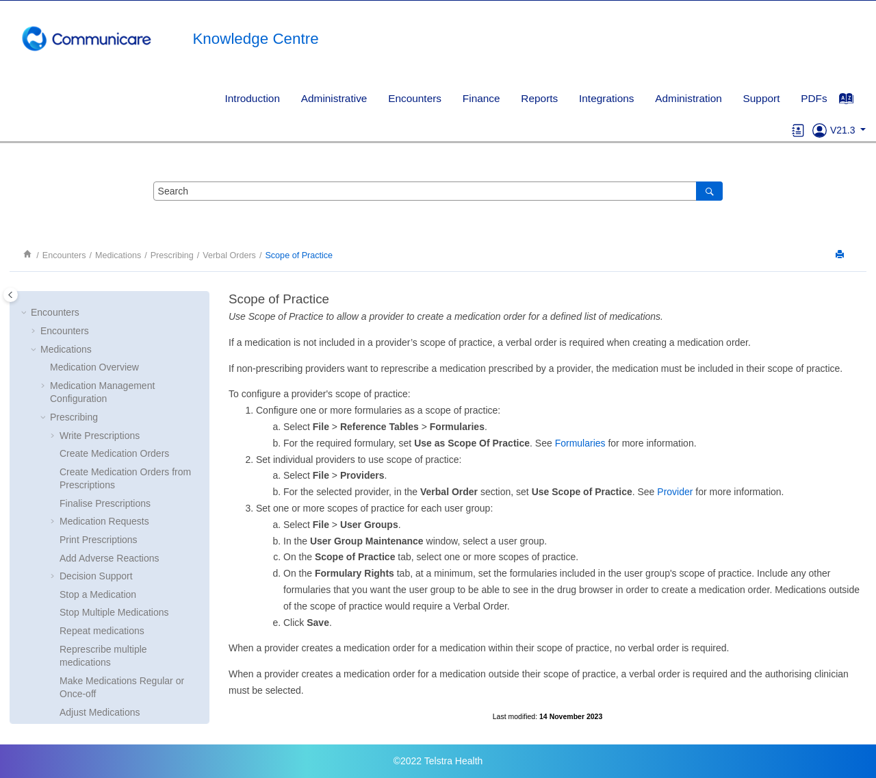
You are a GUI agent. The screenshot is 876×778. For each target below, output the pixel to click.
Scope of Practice (299, 255)
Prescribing (172, 255)
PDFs (814, 98)
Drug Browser (89, 461)
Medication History (89, 629)
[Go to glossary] (798, 130)
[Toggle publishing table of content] (10, 295)
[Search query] (438, 191)
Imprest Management (95, 665)
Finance (481, 98)
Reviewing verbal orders (120, 579)
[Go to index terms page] (853, 102)
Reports (539, 98)
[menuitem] (252, 98)
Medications (118, 255)
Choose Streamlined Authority (123, 443)
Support (761, 98)
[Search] (709, 191)
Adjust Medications (100, 406)
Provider (675, 491)
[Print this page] (841, 255)
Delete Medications (100, 425)
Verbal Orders (229, 255)
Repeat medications (102, 325)
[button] (54, 307)
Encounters (414, 98)
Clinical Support (73, 702)
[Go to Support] (819, 130)
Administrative (334, 98)
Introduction (252, 98)
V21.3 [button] (844, 130)
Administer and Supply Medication (122, 647)
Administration (688, 98)
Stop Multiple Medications (114, 306)
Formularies (580, 443)
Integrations (606, 98)
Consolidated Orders (94, 684)
